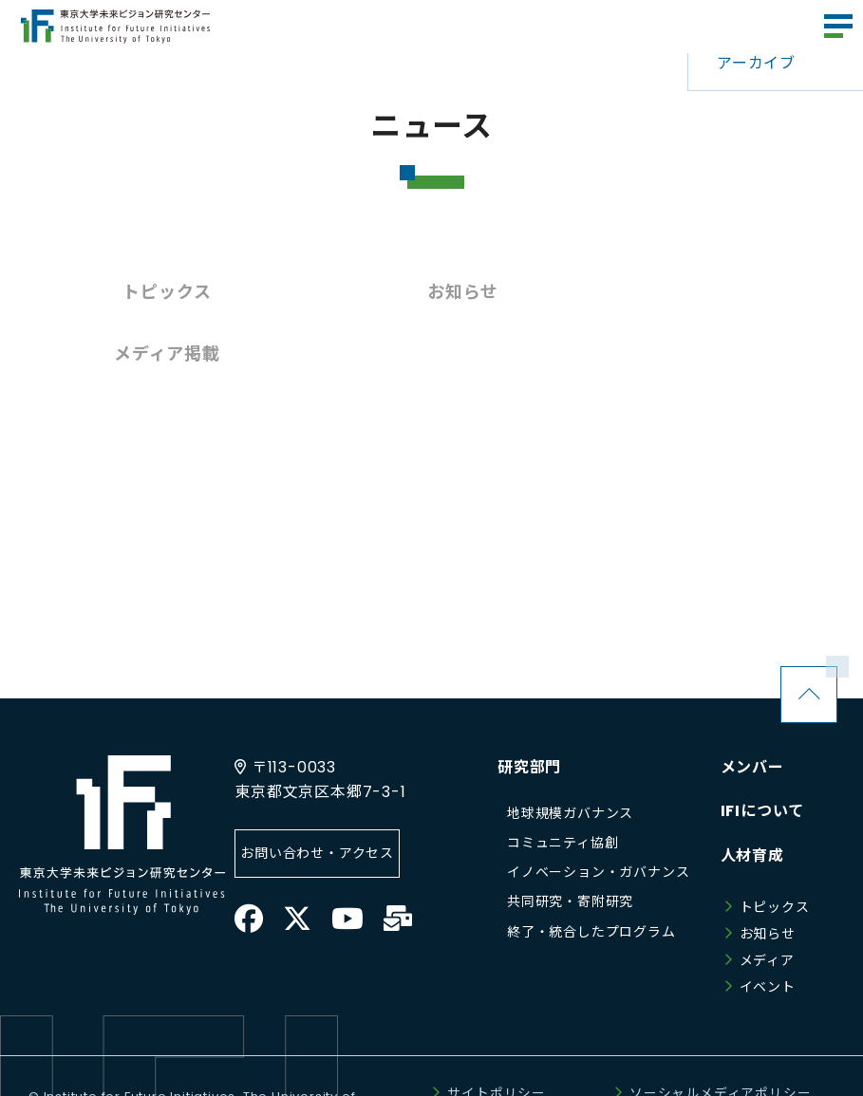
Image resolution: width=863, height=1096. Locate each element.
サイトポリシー (496, 1031)
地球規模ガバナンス (570, 751)
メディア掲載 (706, 292)
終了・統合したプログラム (591, 870)
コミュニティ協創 (562, 780)
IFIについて (763, 749)
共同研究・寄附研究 (570, 840)
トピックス (156, 292)
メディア (767, 898)
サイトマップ (638, 1058)
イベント (768, 925)
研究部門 (529, 705)
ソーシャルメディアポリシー (720, 1031)
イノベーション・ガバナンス (598, 811)
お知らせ (431, 292)
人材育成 (752, 794)
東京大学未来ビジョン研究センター (115, 26)
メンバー (752, 705)
